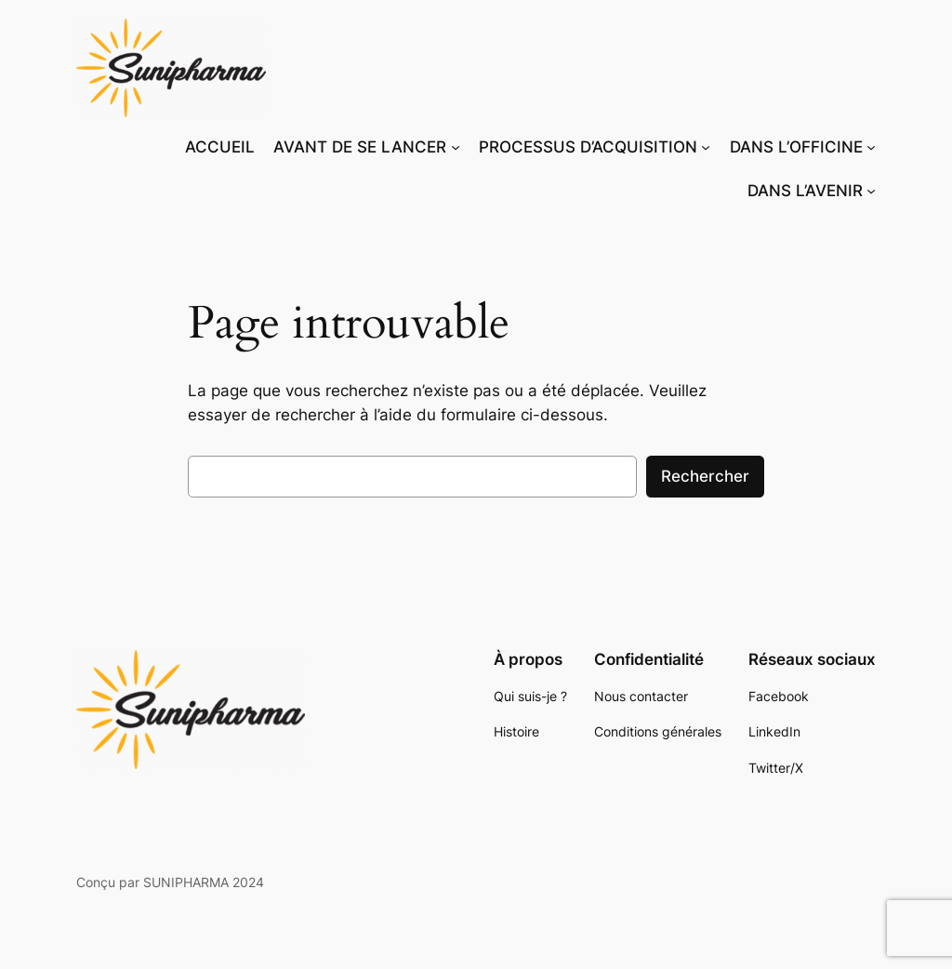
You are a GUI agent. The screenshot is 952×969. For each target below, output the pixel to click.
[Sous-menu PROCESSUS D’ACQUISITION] (705, 147)
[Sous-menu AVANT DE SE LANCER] (455, 147)
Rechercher (705, 476)
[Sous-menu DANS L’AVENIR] (871, 190)
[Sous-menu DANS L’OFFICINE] (871, 147)
